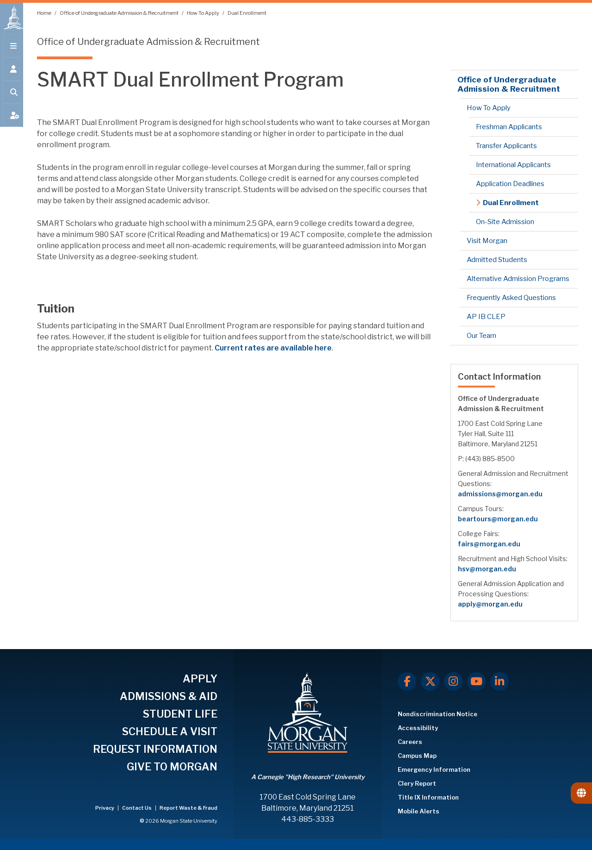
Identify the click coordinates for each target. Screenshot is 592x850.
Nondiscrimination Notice (437, 714)
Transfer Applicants (506, 146)
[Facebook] (407, 681)
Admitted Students (497, 260)
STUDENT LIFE (180, 714)
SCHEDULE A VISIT (169, 731)
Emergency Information (434, 769)
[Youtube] (476, 681)
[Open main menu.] (11, 51)
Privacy (105, 808)
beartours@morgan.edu (498, 519)
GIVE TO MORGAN (172, 767)
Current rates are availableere (273, 348)
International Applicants (513, 165)
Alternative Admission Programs (518, 279)
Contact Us (137, 808)
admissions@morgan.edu (500, 494)
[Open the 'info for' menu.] (11, 75)
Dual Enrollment (247, 13)
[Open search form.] (11, 98)
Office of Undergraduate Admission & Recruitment (119, 13)
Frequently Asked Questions (511, 298)
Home (44, 13)
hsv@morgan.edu (487, 569)
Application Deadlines (510, 184)
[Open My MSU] (11, 121)
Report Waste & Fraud (188, 808)
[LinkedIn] (499, 681)
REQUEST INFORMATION (155, 749)
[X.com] (430, 681)
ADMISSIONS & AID (168, 696)
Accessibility (418, 727)
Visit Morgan (487, 241)
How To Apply (203, 13)
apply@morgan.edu (490, 604)
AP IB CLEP (486, 316)
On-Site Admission (505, 222)
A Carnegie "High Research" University (307, 777)
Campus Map (417, 755)
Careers (410, 741)
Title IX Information (428, 797)
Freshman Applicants (509, 127)
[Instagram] (453, 681)
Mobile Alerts (418, 811)
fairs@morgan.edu (489, 544)
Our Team (481, 335)
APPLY (200, 679)
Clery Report (417, 783)
